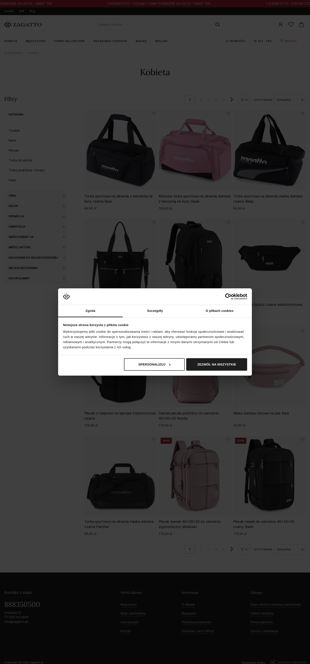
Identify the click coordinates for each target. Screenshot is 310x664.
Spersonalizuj (154, 364)
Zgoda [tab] (90, 310)
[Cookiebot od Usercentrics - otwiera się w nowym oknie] (228, 296)
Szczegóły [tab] (155, 310)
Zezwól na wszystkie (216, 364)
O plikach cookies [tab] (219, 310)
